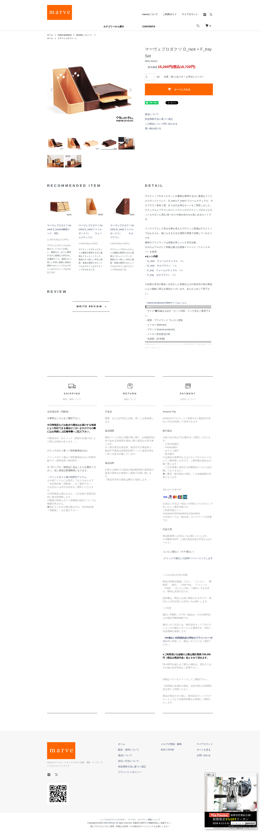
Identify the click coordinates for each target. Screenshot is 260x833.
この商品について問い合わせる (161, 123)
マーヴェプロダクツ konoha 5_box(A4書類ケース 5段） (59, 229)
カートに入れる (179, 89)
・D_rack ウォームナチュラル (161, 261)
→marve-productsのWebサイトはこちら (166, 302)
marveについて (150, 14)
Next (130, 89)
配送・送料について (128, 749)
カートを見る (204, 749)
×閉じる (210, 775)
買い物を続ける (153, 128)
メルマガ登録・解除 (171, 744)
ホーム (50, 35)
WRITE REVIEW (89, 306)
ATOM (170, 749)
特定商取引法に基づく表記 (159, 119)
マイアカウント (190, 14)
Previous (52, 89)
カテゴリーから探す (113, 26)
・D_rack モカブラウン (158, 265)
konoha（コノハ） (84, 35)
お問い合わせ (204, 755)
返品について (152, 114)
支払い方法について (128, 761)
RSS (163, 749)
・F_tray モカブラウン (157, 275)
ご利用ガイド (170, 14)
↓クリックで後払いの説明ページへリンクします (188, 558)
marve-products (64, 35)
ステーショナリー (66, 38)
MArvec (112, 823)
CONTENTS (148, 26)
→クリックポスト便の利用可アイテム (67, 477)
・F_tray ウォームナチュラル (161, 270)
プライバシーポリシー (129, 772)
